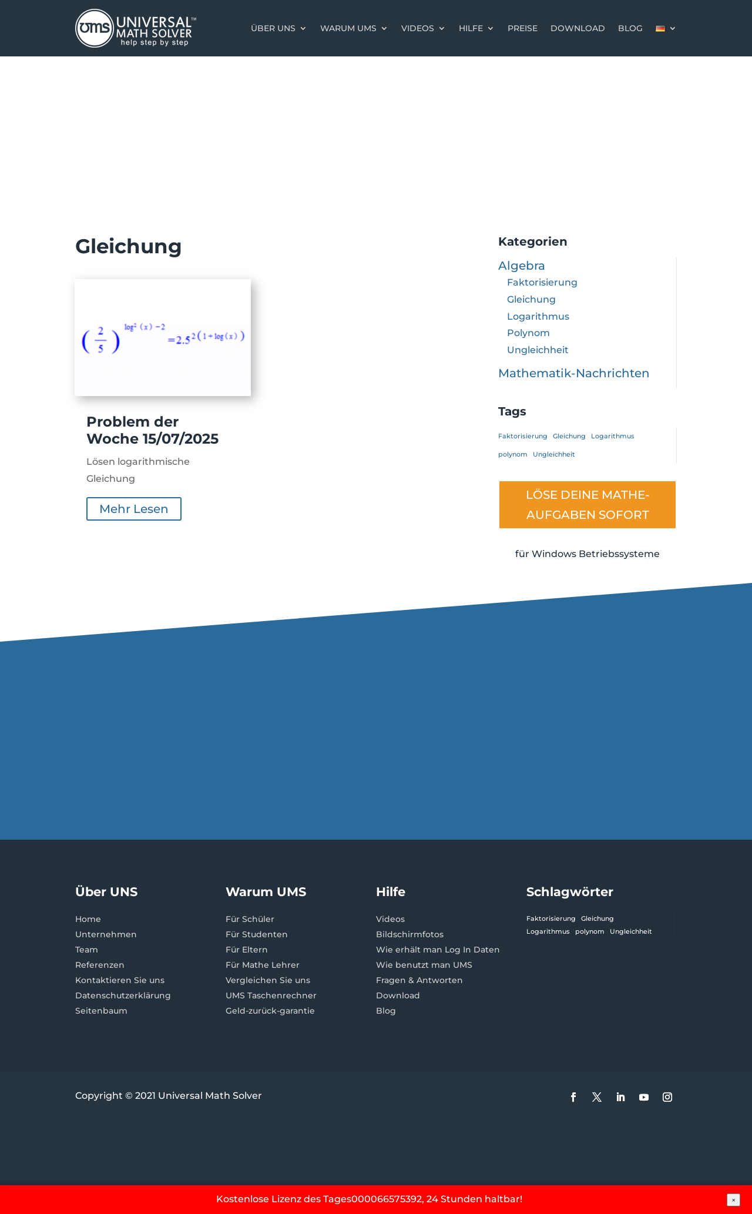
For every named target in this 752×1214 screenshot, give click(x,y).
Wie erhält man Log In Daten (438, 949)
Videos (417, 28)
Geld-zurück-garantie (270, 1010)
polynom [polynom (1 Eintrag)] (513, 454)
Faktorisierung (542, 282)
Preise (523, 28)
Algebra (521, 266)
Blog (630, 28)
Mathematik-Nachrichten (574, 373)
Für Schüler (250, 919)
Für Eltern (247, 949)
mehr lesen (134, 509)
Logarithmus (538, 316)
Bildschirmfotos (410, 934)
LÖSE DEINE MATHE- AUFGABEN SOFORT (588, 505)
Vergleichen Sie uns (268, 980)
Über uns (273, 28)
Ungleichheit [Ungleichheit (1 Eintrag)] (554, 454)
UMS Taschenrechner (271, 995)
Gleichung (531, 299)
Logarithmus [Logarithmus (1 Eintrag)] (612, 436)
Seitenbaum (101, 1010)
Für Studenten (257, 934)
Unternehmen (106, 934)
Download (577, 28)
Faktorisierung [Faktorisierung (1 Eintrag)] (523, 436)
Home (88, 919)
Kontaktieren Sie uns (119, 980)
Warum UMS (348, 28)
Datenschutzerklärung (123, 995)
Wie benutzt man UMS (424, 965)
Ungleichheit (538, 350)
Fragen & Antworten (419, 980)
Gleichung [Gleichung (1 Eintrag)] (569, 436)
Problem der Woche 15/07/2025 (152, 430)
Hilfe (471, 28)
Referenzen (100, 965)
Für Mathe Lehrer (263, 965)
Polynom (528, 332)
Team (86, 949)
